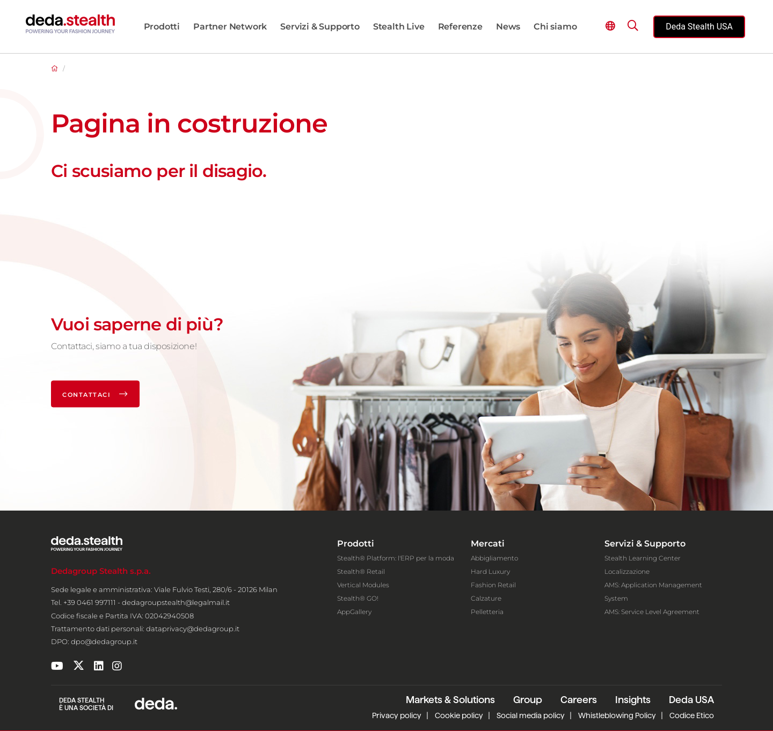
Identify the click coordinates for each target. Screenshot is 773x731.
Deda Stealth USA (699, 26)
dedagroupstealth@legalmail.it (176, 602)
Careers (578, 700)
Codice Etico (691, 715)
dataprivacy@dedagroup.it (192, 628)
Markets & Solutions (450, 700)
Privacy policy (396, 715)
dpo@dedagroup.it (104, 641)
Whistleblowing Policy (617, 715)
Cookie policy (459, 715)
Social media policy (531, 715)
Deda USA (691, 700)
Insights (633, 700)
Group (527, 700)
